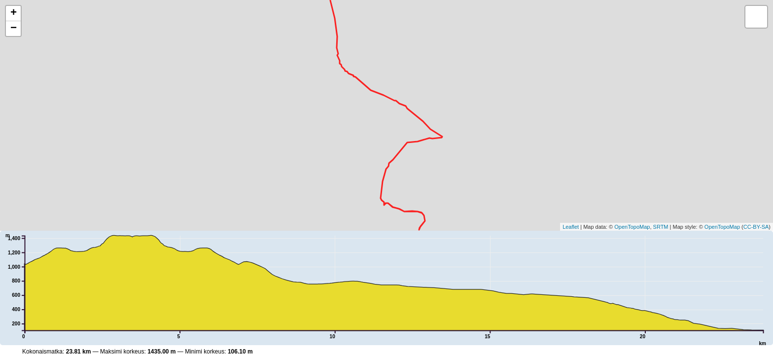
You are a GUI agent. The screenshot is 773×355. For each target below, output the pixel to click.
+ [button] (13, 13)
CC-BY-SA (756, 227)
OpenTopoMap (632, 227)
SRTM (660, 227)
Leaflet (570, 227)
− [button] (13, 28)
